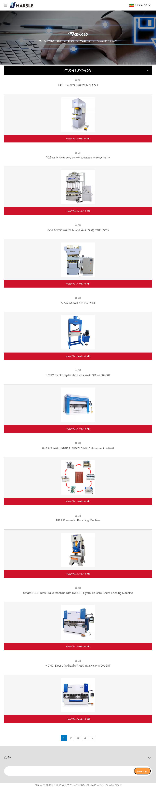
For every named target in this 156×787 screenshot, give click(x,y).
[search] (69, 771)
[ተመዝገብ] (142, 771)
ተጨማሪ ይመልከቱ (78, 138)
